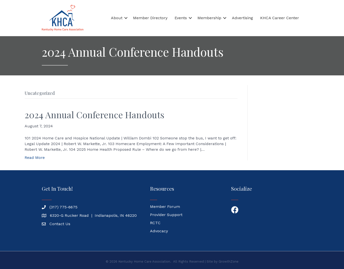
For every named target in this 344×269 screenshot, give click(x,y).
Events (181, 18)
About (116, 18)
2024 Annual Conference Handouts (94, 114)
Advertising (242, 18)
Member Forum (165, 206)
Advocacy (159, 231)
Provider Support (166, 214)
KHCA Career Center (279, 18)
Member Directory (150, 18)
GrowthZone (229, 261)
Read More (35, 157)
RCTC (155, 222)
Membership (209, 18)
